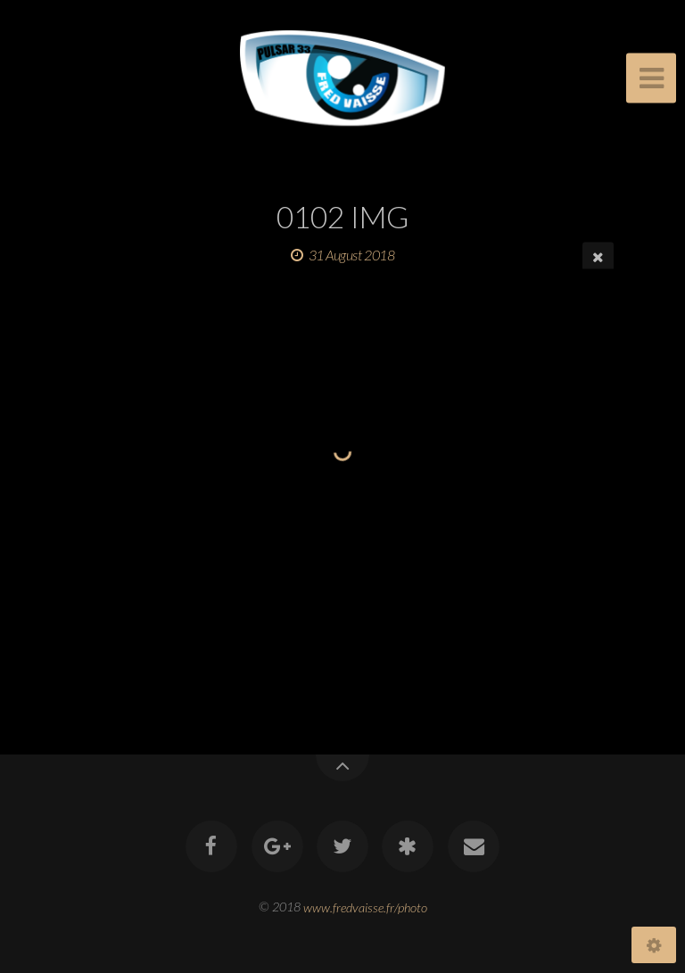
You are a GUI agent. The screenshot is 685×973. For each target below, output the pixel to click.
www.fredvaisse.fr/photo (365, 906)
